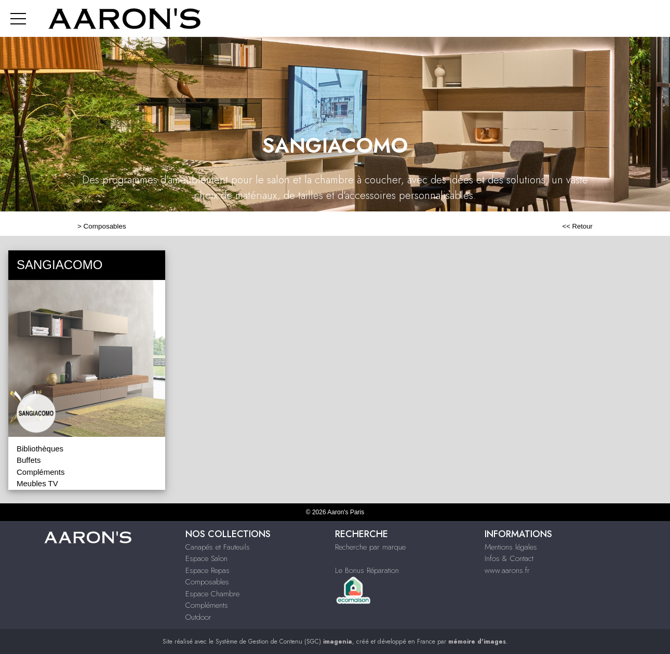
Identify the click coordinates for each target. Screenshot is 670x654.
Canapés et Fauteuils (217, 547)
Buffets (29, 460)
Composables (105, 226)
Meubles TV (37, 483)
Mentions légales (511, 547)
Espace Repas (207, 570)
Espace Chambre (212, 593)
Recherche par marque (370, 547)
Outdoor (198, 617)
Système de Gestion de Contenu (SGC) (284, 641)
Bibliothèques (40, 448)
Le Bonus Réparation (367, 570)
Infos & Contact (509, 558)
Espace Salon (206, 558)
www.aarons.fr (507, 570)
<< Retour (577, 226)
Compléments (41, 472)
